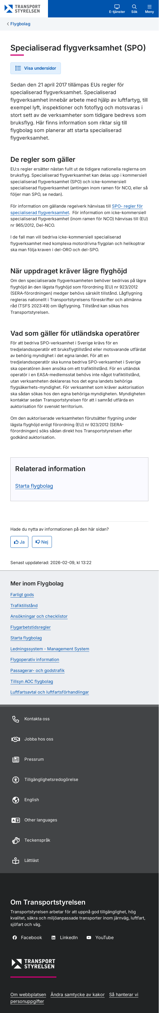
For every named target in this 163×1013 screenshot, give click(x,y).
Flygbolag (20, 23)
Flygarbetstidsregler (30, 627)
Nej (42, 542)
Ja (19, 542)
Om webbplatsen (28, 994)
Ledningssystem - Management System (49, 648)
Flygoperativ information (34, 659)
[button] (117, 8)
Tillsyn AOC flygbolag (31, 681)
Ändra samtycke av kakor (77, 994)
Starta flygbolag (34, 486)
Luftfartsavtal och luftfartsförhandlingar (49, 692)
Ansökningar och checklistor (39, 616)
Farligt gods (22, 594)
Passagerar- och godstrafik (37, 670)
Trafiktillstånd (24, 605)
